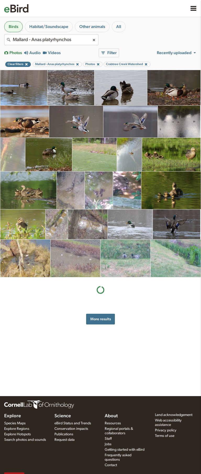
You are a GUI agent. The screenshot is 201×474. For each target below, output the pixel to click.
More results (100, 319)
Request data (64, 440)
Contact (111, 465)
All (118, 27)
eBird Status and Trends (72, 423)
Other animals (92, 27)
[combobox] (51, 40)
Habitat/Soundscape (48, 27)
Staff (108, 439)
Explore (12, 416)
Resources (113, 423)
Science (62, 416)
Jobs (108, 444)
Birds (13, 27)
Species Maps (15, 423)
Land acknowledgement (173, 415)
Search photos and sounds (25, 440)
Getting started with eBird (124, 450)
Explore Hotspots (17, 434)
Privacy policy (165, 430)
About (111, 416)
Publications (63, 434)
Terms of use (164, 436)
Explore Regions (16, 429)
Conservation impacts (71, 429)
